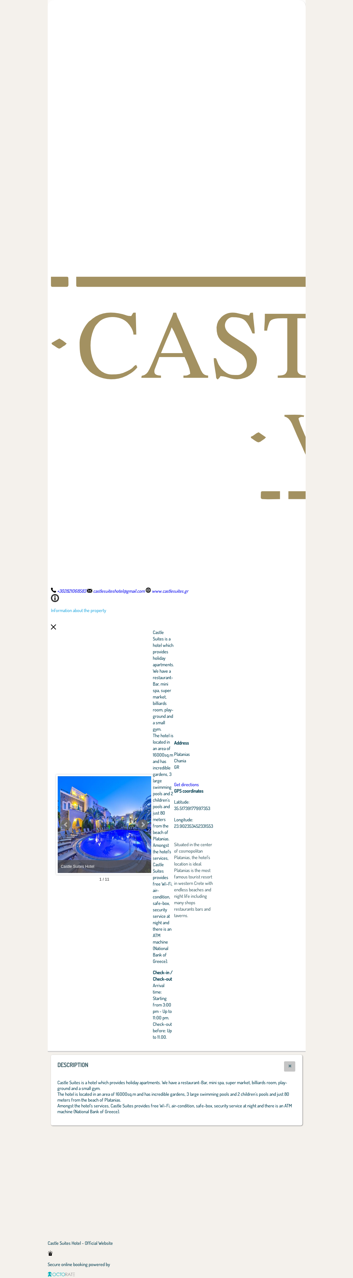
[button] (289, 1066)
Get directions (222, 784)
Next (178, 824)
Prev (66, 824)
